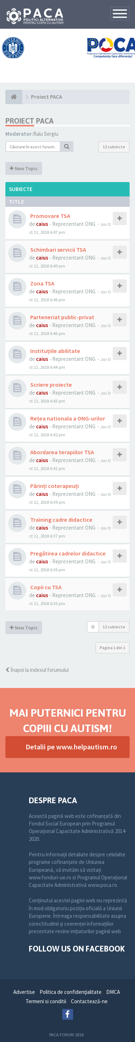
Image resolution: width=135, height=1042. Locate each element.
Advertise (24, 991)
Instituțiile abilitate (54, 350)
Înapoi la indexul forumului (37, 669)
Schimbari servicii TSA (57, 249)
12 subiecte (114, 146)
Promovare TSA (49, 215)
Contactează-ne (89, 1001)
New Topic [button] (24, 168)
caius (42, 223)
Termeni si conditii (46, 1001)
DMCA (113, 991)
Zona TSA (41, 283)
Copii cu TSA (45, 587)
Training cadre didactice (61, 519)
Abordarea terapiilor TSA (61, 452)
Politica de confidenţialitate (71, 991)
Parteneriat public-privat (61, 317)
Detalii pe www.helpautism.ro (71, 746)
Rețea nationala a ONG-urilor (67, 418)
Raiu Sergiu (45, 133)
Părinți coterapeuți (54, 485)
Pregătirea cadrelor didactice (67, 553)
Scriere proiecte (50, 384)
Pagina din (112, 647)
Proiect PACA (29, 121)
